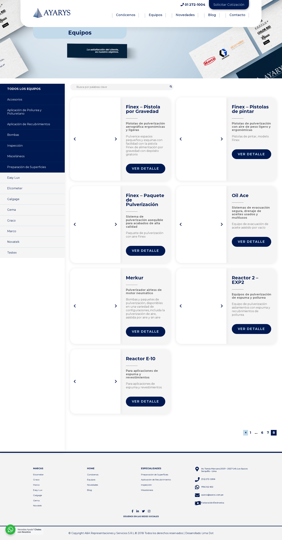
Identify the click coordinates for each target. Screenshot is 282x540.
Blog (212, 15)
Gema (11, 209)
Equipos (155, 15)
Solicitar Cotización (228, 5)
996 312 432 (207, 486)
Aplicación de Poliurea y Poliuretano (24, 111)
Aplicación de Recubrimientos (28, 124)
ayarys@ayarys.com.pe (212, 494)
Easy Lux (13, 177)
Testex (12, 252)
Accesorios (14, 99)
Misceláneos (15, 156)
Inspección (15, 145)
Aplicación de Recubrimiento (156, 479)
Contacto (237, 15)
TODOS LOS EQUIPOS (24, 89)
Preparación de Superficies (26, 167)
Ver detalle (145, 169)
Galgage (13, 199)
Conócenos (125, 15)
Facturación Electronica (212, 502)
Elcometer (14, 188)
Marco (11, 231)
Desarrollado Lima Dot (199, 533)
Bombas (13, 135)
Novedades (185, 15)
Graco (11, 220)
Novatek (13, 242)
